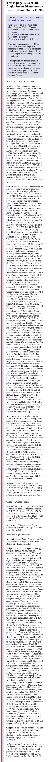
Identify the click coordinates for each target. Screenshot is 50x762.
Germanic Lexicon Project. (19, 20)
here (15, 25)
